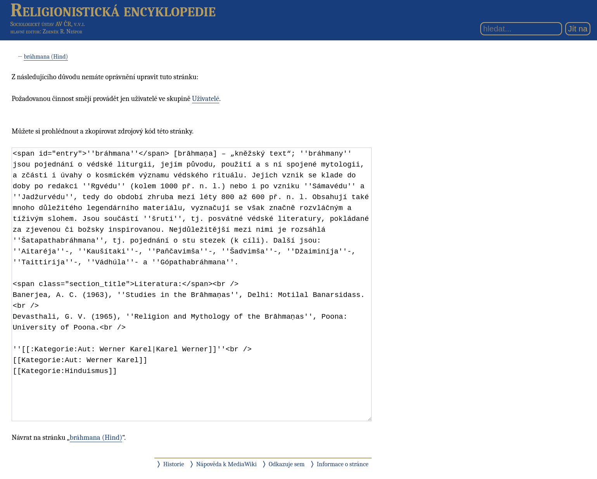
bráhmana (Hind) (46, 56)
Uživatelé (205, 98)
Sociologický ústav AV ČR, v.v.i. (47, 24)
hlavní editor (25, 31)
